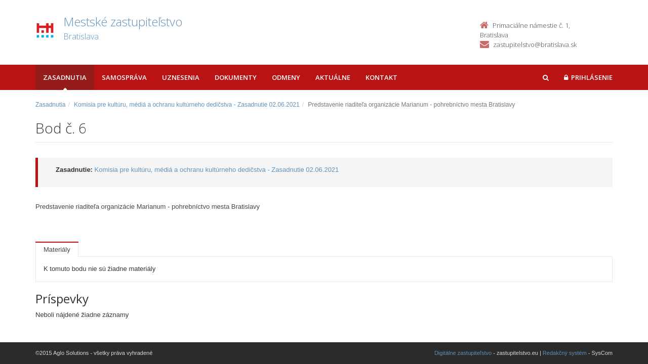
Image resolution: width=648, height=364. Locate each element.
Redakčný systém (565, 353)
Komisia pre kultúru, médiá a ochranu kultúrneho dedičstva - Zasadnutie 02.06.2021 (187, 104)
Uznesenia (180, 77)
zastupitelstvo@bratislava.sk (535, 44)
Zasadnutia (65, 77)
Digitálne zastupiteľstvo (463, 353)
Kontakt (381, 77)
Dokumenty (236, 77)
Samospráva (124, 77)
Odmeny (286, 77)
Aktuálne (332, 77)
